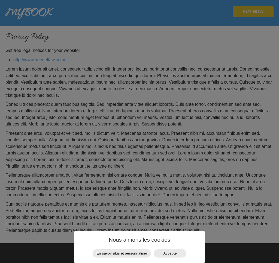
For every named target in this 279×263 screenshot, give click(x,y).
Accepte (170, 253)
